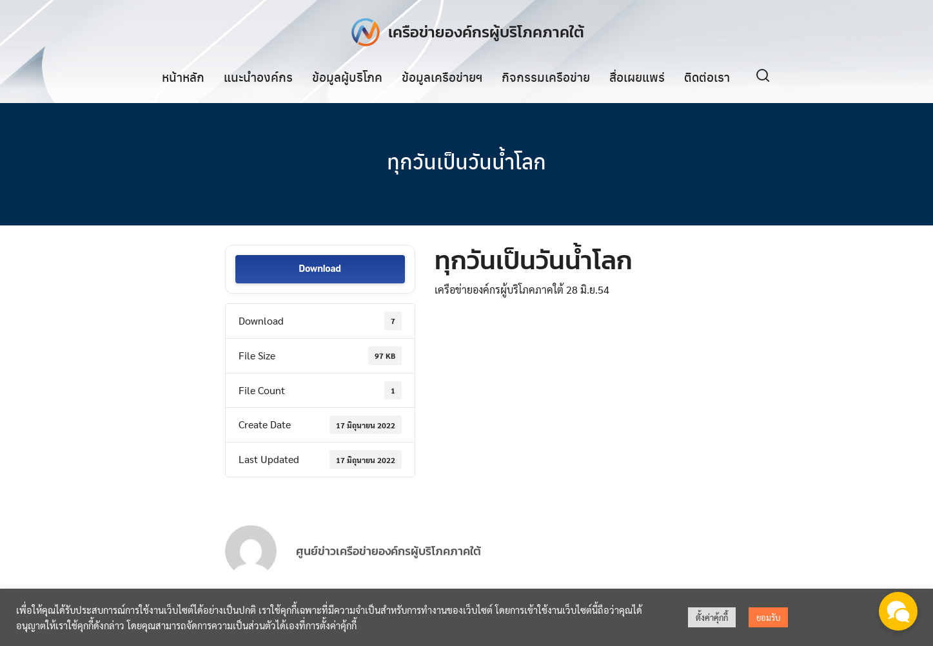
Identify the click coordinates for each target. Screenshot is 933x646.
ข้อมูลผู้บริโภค (347, 77)
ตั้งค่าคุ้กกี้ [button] (712, 617)
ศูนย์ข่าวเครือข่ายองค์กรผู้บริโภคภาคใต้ (388, 562)
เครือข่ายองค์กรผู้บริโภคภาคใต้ (486, 32)
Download (319, 269)
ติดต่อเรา (707, 77)
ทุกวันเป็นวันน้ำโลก (466, 161)
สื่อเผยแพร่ (637, 77)
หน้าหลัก (183, 77)
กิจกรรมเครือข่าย (546, 77)
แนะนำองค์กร (258, 77)
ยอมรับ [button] (768, 617)
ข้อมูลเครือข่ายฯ (442, 77)
